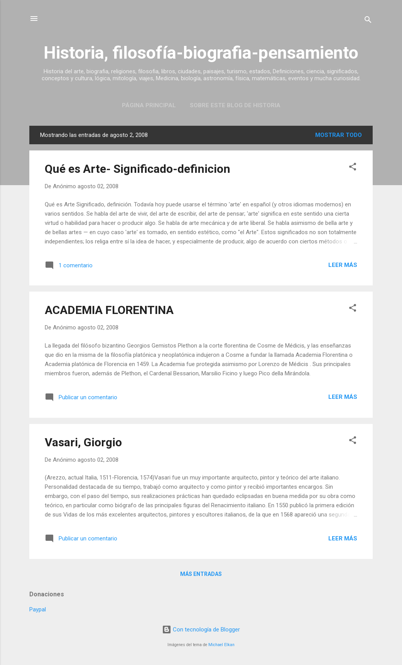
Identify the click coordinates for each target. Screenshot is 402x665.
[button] (352, 168)
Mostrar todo (338, 135)
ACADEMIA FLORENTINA (109, 310)
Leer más (342, 265)
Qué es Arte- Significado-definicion (137, 169)
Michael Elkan (221, 644)
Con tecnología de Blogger (201, 629)
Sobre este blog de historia (235, 105)
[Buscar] (368, 21)
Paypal (37, 609)
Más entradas (201, 574)
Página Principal (149, 105)
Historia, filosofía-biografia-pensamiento (201, 52)
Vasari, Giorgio (83, 442)
